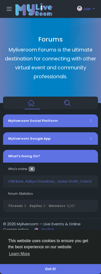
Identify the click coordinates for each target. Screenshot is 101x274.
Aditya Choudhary (40, 181)
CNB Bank (16, 181)
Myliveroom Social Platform (33, 120)
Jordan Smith (68, 181)
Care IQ (86, 181)
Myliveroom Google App (29, 138)
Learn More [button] (19, 254)
